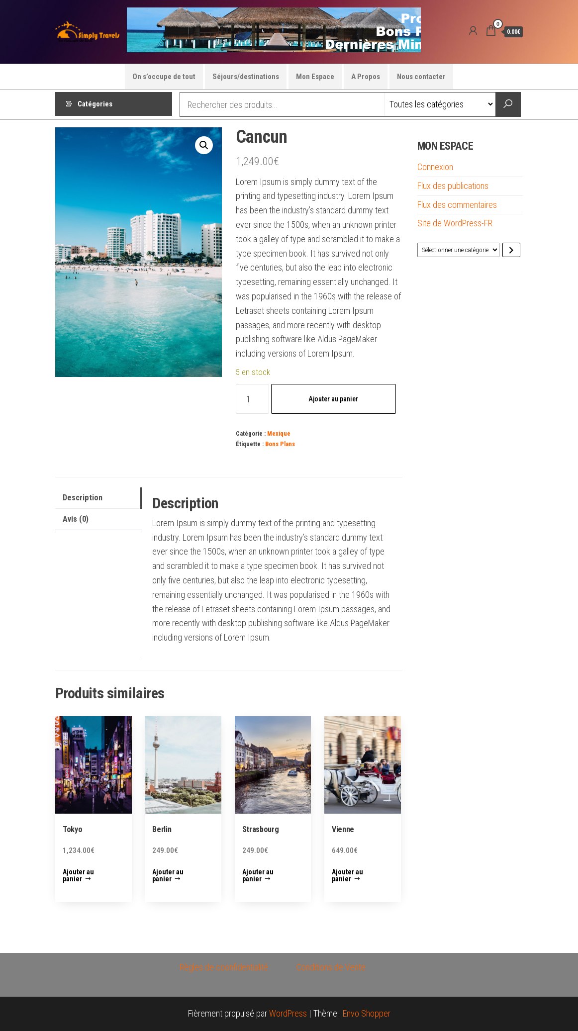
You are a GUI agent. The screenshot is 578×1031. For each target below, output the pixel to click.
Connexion (435, 167)
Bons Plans (280, 444)
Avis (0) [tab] (76, 519)
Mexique (278, 433)
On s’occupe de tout (163, 76)
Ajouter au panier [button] (78, 875)
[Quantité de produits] (252, 399)
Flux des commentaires (457, 204)
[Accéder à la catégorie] (511, 250)
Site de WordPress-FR (454, 223)
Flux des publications (452, 186)
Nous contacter (421, 76)
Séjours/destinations (245, 76)
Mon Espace (315, 76)
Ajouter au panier (333, 399)
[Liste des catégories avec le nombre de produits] (458, 250)
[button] (204, 145)
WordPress (288, 1013)
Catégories (95, 104)
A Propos (365, 76)
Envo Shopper (366, 1013)
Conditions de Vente (331, 967)
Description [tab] (82, 497)
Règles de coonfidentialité (224, 967)
